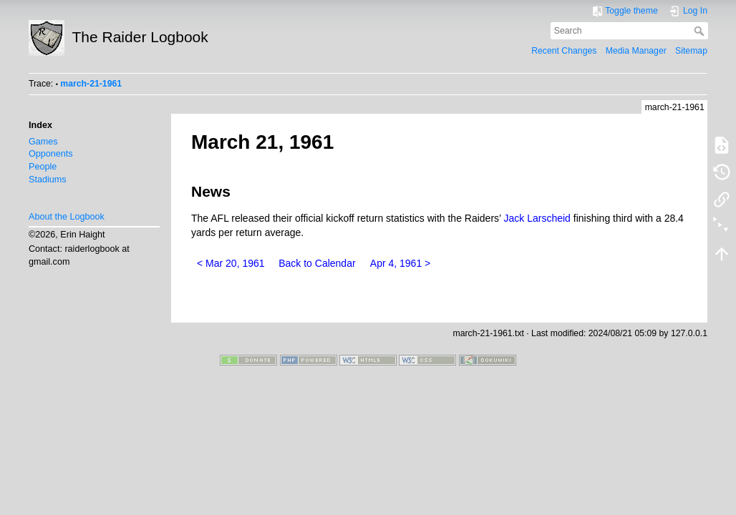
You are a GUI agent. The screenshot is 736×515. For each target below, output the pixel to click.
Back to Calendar (317, 263)
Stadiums (48, 180)
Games (43, 142)
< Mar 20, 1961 (231, 263)
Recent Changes (563, 51)
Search (700, 31)
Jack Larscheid (537, 218)
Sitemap (691, 51)
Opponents (51, 154)
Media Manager (636, 51)
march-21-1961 (91, 84)
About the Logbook (67, 217)
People (43, 167)
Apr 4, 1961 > (400, 263)
